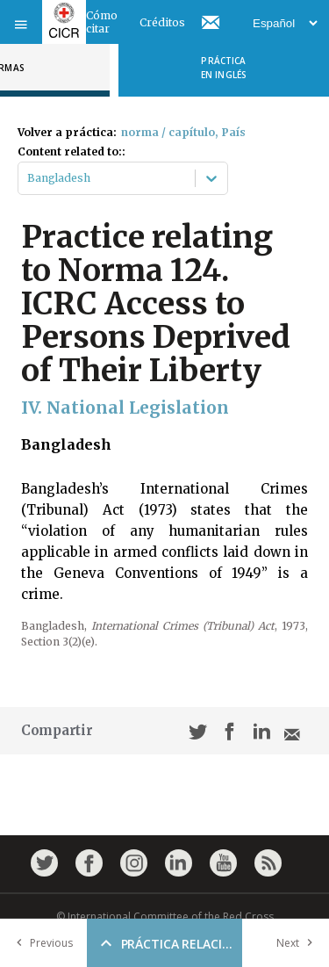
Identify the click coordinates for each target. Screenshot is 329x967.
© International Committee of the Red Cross (165, 916)
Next (298, 942)
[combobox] (28, 178)
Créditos (162, 22)
